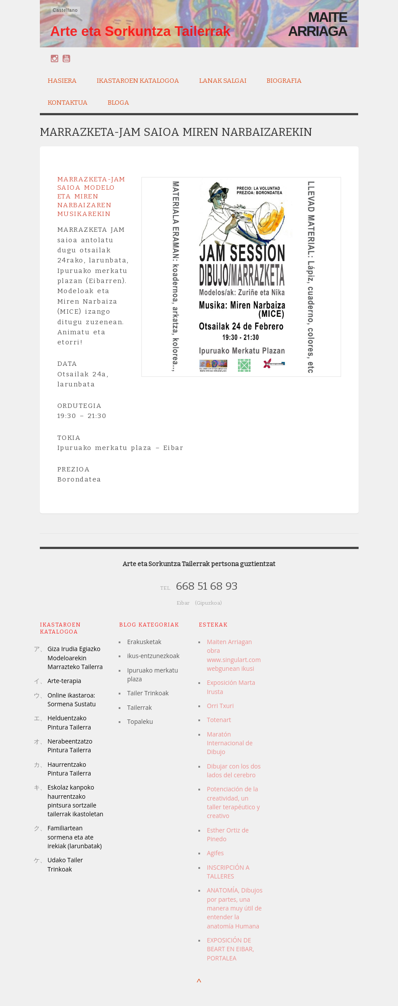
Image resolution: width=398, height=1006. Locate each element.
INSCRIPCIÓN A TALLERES (228, 871)
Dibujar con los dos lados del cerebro (234, 770)
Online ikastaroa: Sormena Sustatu (72, 699)
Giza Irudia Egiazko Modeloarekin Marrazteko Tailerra (75, 658)
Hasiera (62, 81)
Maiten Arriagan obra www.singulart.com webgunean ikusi (234, 655)
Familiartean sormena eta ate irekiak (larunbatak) (75, 837)
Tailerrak (139, 707)
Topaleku (140, 721)
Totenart (219, 720)
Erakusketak (144, 642)
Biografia (284, 79)
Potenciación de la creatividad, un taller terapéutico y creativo (233, 802)
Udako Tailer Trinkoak (65, 864)
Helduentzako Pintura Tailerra (69, 722)
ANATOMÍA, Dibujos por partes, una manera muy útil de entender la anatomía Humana (234, 908)
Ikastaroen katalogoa (138, 79)
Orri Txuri (220, 705)
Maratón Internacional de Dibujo (230, 743)
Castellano (65, 10)
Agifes (215, 853)
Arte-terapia (64, 681)
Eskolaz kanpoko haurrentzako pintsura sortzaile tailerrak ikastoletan (76, 800)
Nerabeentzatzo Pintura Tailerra (70, 745)
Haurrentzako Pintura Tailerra (69, 768)
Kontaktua (68, 102)
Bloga (118, 102)
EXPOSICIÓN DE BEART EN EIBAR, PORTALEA (230, 949)
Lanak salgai (222, 79)
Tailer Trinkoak (148, 693)
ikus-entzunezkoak (153, 656)
